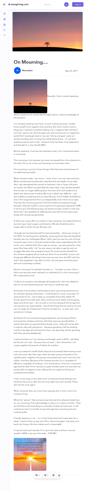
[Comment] (37, 475)
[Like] (46, 475)
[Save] (53, 475)
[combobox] (55, 4)
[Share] (59, 475)
